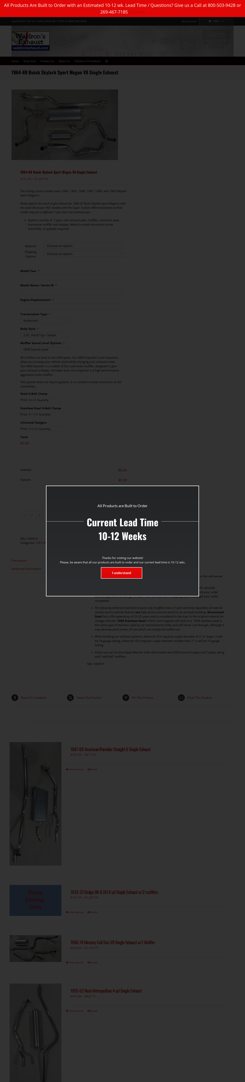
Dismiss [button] (137, 12)
